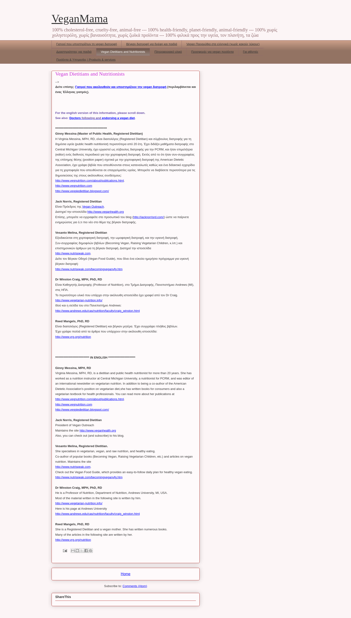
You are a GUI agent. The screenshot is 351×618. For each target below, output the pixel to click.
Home (125, 574)
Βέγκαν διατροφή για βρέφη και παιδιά (151, 44)
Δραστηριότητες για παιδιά (74, 51)
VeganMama (80, 18)
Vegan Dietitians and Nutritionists (123, 51)
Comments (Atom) (135, 586)
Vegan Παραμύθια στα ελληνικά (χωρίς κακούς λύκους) (223, 44)
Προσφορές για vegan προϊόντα (212, 51)
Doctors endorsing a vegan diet (102, 118)
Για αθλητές (250, 51)
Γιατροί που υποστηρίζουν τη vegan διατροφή (86, 44)
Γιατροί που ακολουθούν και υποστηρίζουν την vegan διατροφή (120, 87)
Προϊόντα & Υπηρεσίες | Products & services (86, 59)
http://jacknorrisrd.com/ (148, 217)
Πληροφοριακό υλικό (168, 51)
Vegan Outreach (93, 206)
